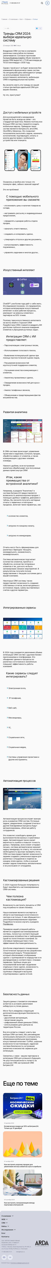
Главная (4, 19)
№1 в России (5, 3)
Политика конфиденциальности (19, 1263)
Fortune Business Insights (14, 58)
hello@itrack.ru (20, 1252)
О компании (13, 19)
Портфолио (8, 924)
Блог (21, 19)
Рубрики (28, 19)
